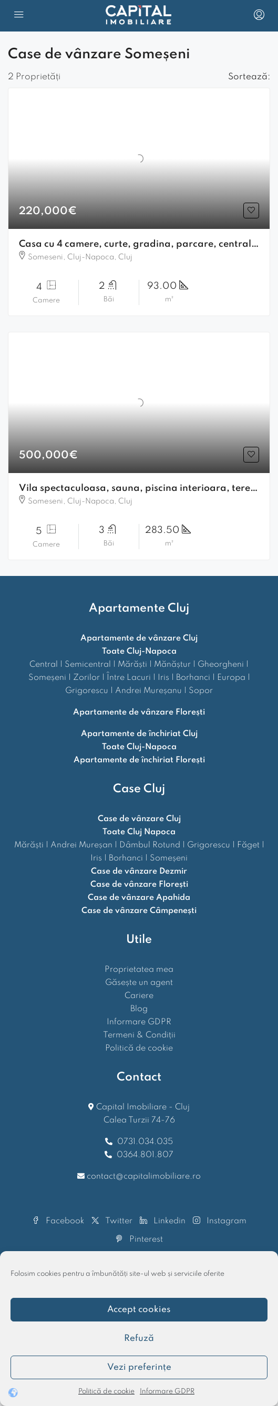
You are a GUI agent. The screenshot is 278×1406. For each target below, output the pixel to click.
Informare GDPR (167, 1391)
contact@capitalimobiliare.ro (144, 1176)
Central (43, 664)
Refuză (139, 1338)
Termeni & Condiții (139, 1035)
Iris (163, 678)
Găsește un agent (139, 983)
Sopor (201, 691)
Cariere (139, 996)
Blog (139, 1009)
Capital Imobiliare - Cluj (142, 1107)
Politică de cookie (106, 1391)
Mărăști (132, 664)
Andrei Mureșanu (148, 691)
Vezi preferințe (139, 1367)
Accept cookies (139, 1309)
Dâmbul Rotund (149, 845)
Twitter (111, 1221)
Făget (248, 845)
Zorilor (86, 678)
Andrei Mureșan (81, 845)
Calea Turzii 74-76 (139, 1120)
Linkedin (163, 1221)
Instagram (219, 1221)
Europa (231, 678)
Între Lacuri (129, 678)
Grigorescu (86, 691)
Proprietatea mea (139, 970)
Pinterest (139, 1239)
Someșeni (47, 678)
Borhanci (193, 678)
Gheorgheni (221, 664)
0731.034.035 (145, 1142)
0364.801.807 (145, 1155)
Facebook (58, 1221)
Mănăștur (172, 664)
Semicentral (88, 664)
